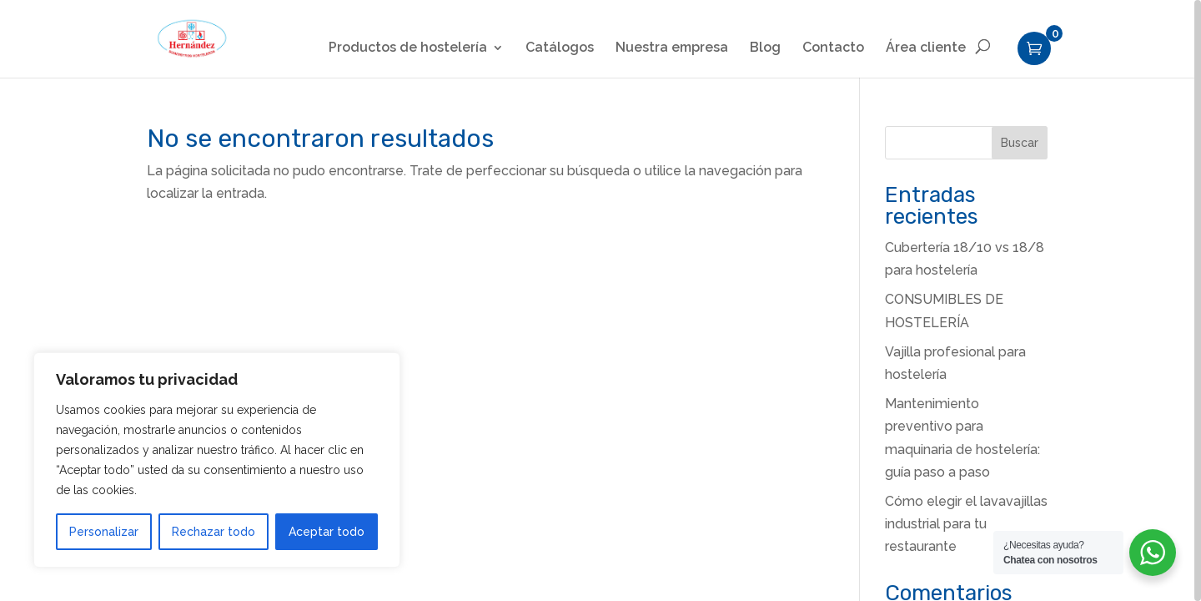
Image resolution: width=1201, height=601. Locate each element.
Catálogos (559, 48)
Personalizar (103, 531)
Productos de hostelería (408, 48)
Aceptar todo (326, 531)
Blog (765, 48)
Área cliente (926, 48)
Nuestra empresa (672, 48)
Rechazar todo (213, 531)
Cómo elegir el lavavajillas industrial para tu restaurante (966, 523)
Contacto (833, 48)
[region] (600, 300)
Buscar (1019, 142)
